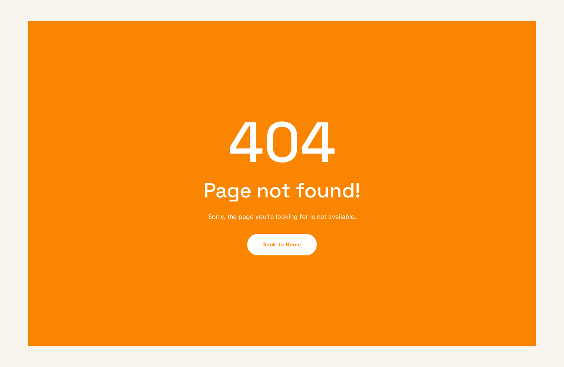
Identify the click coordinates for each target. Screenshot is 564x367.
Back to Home (282, 244)
